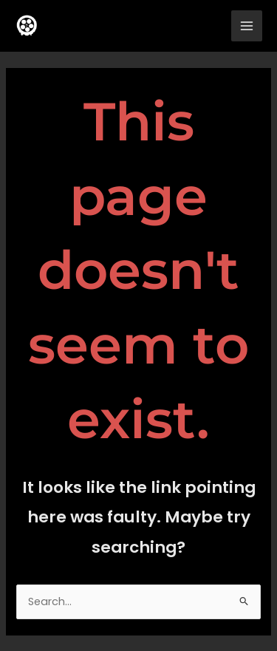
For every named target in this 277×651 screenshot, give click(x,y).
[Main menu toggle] (246, 25)
